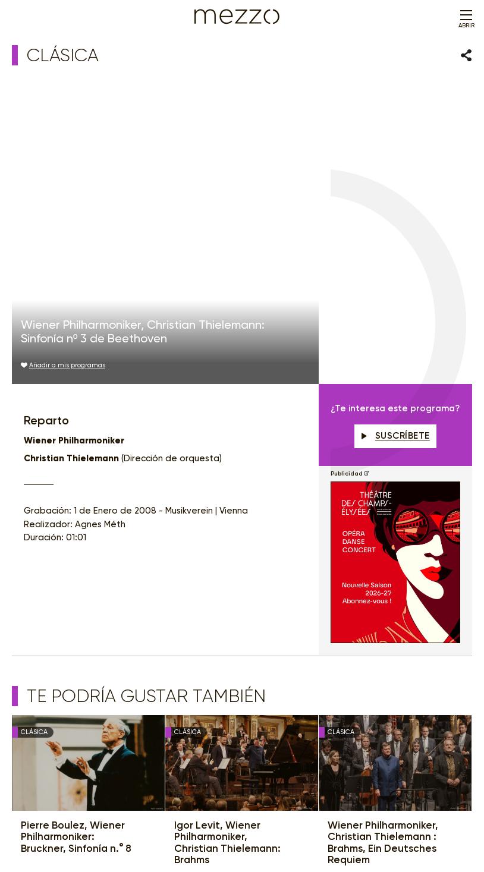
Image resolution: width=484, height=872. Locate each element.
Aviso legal (135, 829)
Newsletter (158, 670)
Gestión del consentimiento (277, 829)
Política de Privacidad (194, 829)
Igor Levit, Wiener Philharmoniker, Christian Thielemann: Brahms (227, 560)
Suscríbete (395, 152)
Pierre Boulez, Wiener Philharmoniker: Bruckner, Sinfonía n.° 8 (76, 554)
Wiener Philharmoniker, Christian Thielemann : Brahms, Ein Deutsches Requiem (383, 560)
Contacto (386, 829)
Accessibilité (345, 829)
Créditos (420, 829)
